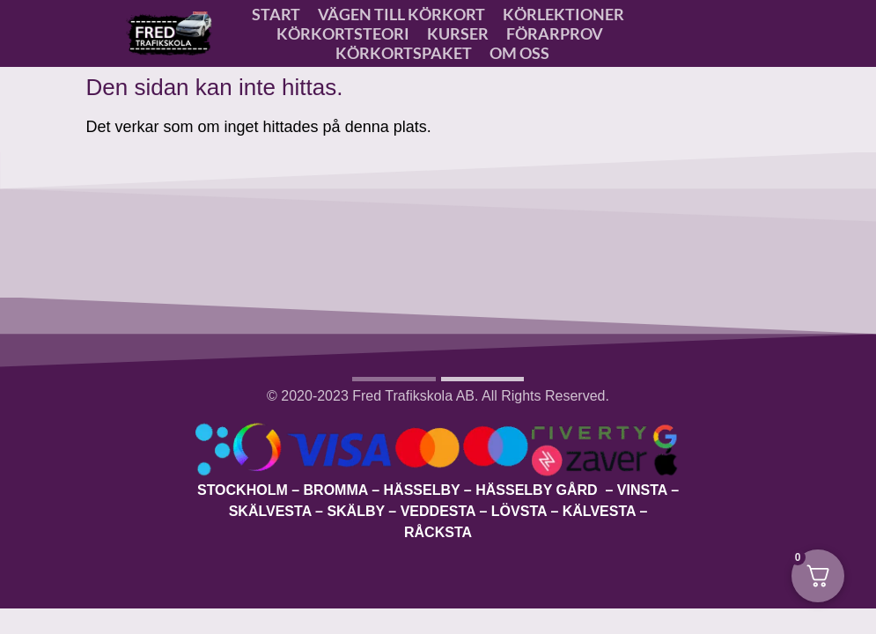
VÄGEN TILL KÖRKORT (401, 14)
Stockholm (242, 490)
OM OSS (519, 53)
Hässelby (422, 490)
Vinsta (642, 490)
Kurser (458, 33)
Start (276, 14)
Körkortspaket (403, 53)
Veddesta (438, 511)
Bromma (336, 490)
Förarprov (554, 33)
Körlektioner (563, 14)
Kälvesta (599, 511)
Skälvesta (270, 511)
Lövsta (519, 511)
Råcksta (438, 532)
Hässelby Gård (538, 490)
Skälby (356, 511)
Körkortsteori (342, 33)
